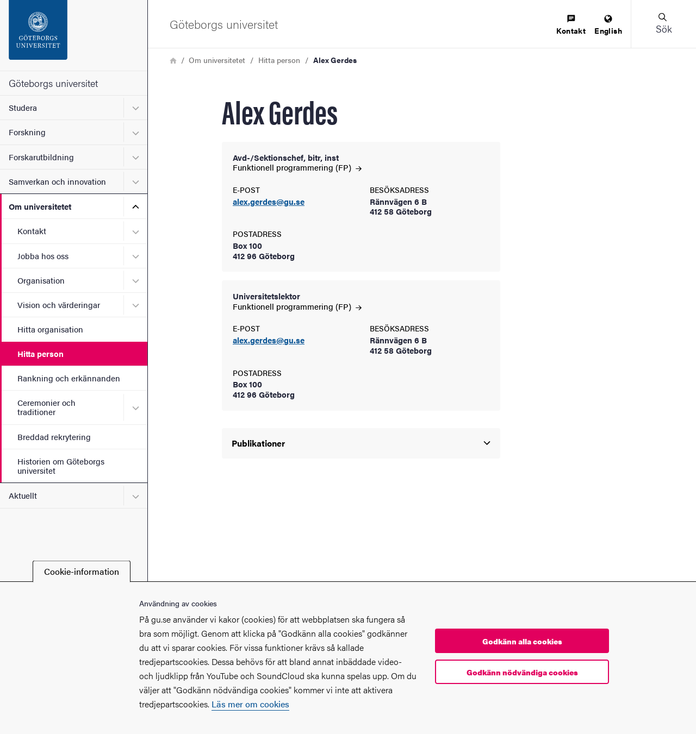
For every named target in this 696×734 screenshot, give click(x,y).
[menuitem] (571, 25)
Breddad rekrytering (54, 436)
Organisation (41, 280)
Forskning (27, 131)
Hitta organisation (50, 329)
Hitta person (40, 353)
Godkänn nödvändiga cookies (522, 672)
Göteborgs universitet (53, 83)
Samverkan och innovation (57, 181)
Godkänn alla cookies (522, 641)
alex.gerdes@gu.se (268, 202)
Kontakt (31, 230)
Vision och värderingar (58, 304)
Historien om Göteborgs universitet (60, 465)
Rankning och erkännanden (68, 378)
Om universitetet (40, 206)
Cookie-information (81, 571)
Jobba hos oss (43, 255)
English (608, 25)
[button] (663, 24)
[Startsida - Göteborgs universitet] (73, 35)
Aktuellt (23, 495)
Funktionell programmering (297, 167)
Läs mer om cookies (250, 704)
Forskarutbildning (41, 156)
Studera (23, 107)
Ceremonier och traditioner (46, 407)
